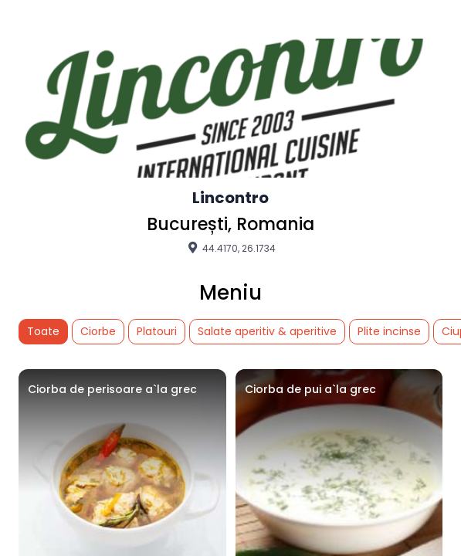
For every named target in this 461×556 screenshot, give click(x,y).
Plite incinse (389, 331)
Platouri (157, 331)
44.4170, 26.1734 (230, 248)
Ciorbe (98, 331)
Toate (43, 331)
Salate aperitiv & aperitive (267, 331)
